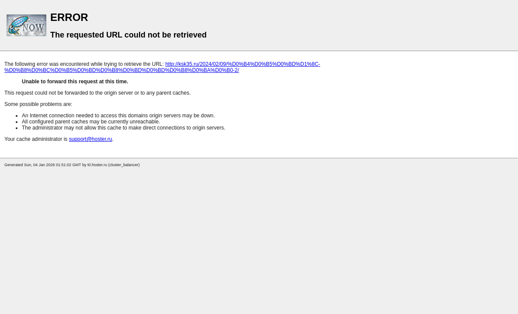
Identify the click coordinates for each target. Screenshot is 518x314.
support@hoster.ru (90, 139)
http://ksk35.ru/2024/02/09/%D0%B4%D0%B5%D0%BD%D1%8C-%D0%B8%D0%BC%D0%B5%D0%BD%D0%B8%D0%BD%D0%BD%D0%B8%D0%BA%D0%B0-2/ (162, 67)
